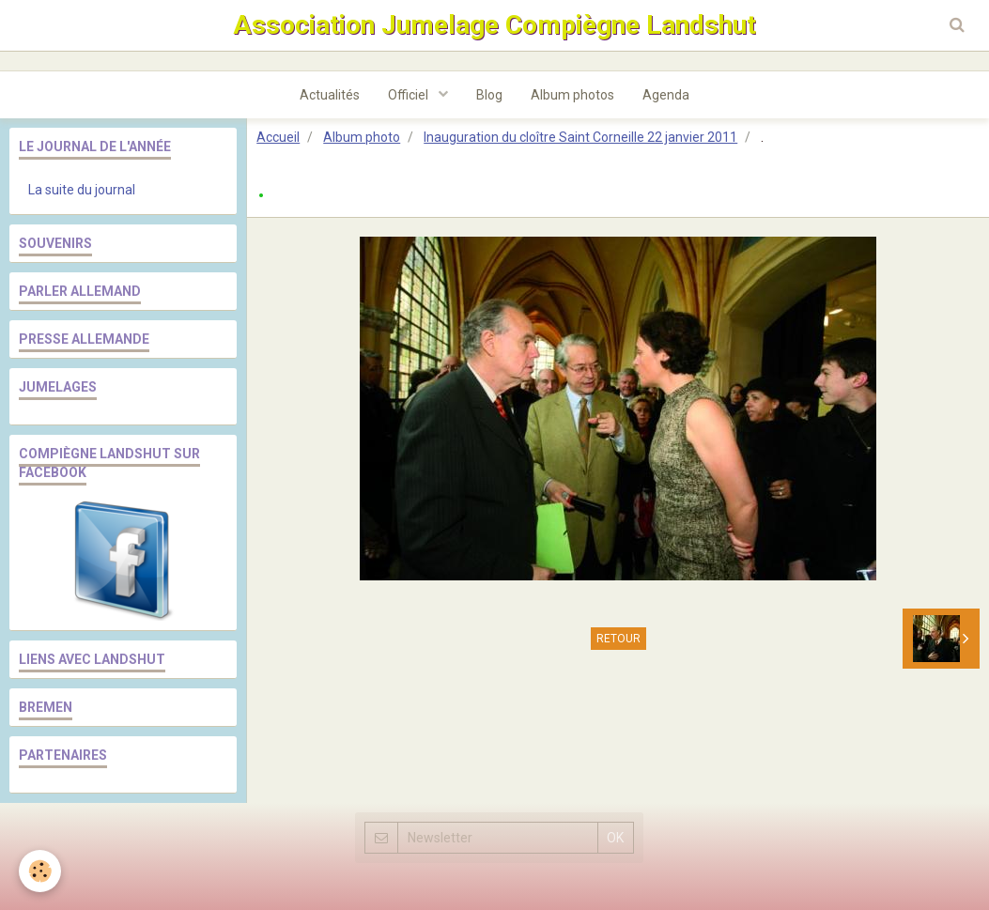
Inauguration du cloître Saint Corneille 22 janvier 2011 (580, 137)
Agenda (665, 94)
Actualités (330, 94)
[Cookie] (40, 871)
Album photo (361, 137)
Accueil (278, 137)
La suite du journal (81, 189)
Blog (489, 94)
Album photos (572, 94)
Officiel (409, 94)
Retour (618, 638)
